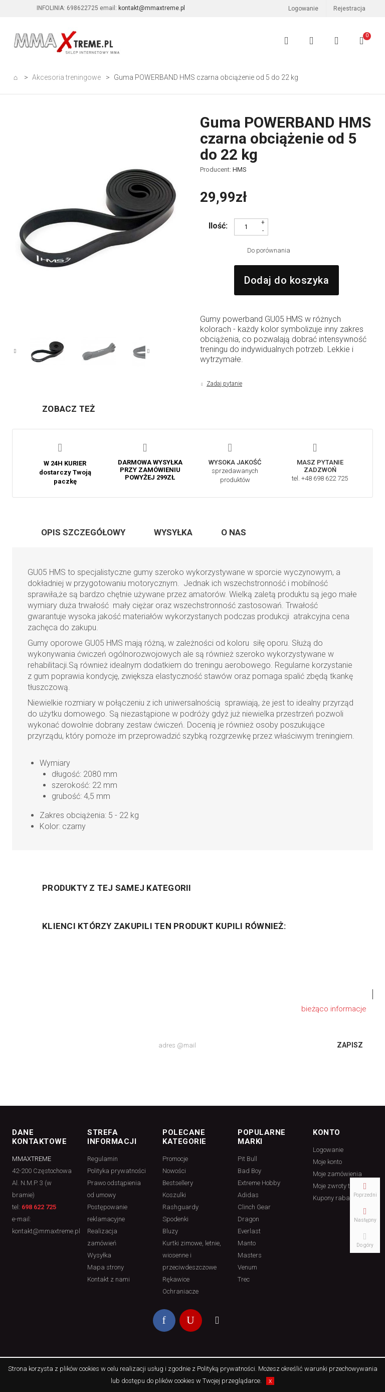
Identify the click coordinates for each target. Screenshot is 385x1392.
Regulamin (102, 1159)
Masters (250, 1255)
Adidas (248, 1195)
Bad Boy (249, 1171)
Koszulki (174, 1195)
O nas (233, 532)
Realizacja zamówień (102, 1237)
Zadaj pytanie (224, 383)
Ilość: (218, 225)
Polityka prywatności (116, 1171)
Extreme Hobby (259, 1183)
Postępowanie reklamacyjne (107, 1213)
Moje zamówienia (337, 1174)
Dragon (248, 1219)
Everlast (249, 1231)
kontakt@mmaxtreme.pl (151, 8)
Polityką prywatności (226, 1368)
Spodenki (175, 1219)
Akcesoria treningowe (66, 77)
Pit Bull (247, 1159)
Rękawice (175, 1279)
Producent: (223, 169)
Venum (247, 1267)
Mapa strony (105, 1267)
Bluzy (170, 1231)
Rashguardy (180, 1207)
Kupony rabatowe (338, 1198)
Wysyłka (173, 532)
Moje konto (327, 1162)
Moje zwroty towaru (340, 1186)
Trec (244, 1279)
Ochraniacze (180, 1291)
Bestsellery (177, 1183)
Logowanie (294, 10)
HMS (240, 169)
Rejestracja (349, 8)
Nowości (174, 1171)
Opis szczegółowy (83, 532)
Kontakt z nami (108, 1279)
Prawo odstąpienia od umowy (114, 1189)
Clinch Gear (254, 1207)
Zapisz (350, 1045)
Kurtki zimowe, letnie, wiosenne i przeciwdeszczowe (191, 1255)
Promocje (175, 1159)
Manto (247, 1243)
